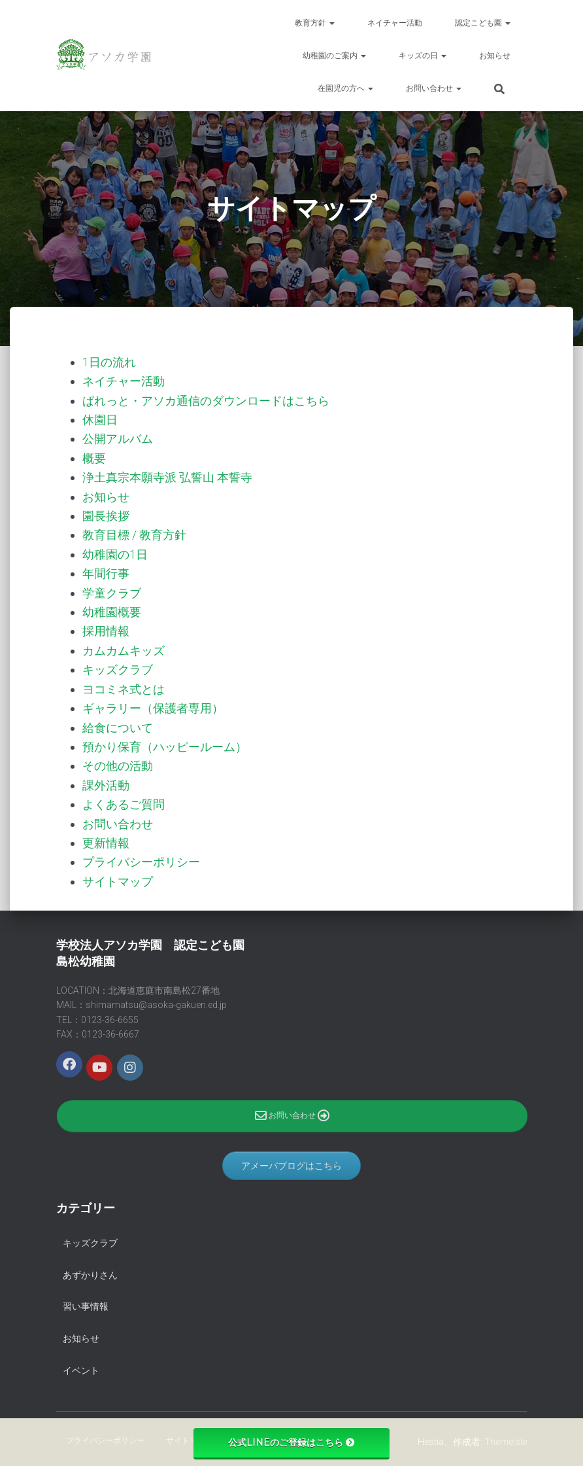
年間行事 (105, 571)
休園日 (100, 419)
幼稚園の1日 (115, 552)
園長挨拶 (105, 514)
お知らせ (494, 55)
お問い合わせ (433, 88)
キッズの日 (422, 55)
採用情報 (105, 628)
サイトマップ (117, 876)
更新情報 (105, 838)
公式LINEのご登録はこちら (291, 1442)
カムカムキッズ (123, 647)
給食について (117, 724)
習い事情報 (85, 1302)
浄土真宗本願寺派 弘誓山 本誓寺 (167, 476)
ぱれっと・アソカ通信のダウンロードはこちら (205, 400)
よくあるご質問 (123, 800)
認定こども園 (482, 22)
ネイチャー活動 (394, 22)
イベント (81, 1365)
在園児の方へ (345, 88)
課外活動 (105, 781)
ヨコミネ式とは (123, 686)
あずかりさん (90, 1270)
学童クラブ (111, 590)
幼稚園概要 (111, 609)
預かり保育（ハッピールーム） (164, 743)
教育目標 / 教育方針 (134, 533)
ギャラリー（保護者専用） (153, 705)
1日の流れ (109, 362)
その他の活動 (117, 762)
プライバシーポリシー (141, 857)
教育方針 (315, 22)
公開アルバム (117, 438)
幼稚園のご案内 (334, 55)
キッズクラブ (117, 667)
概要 (94, 457)
